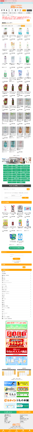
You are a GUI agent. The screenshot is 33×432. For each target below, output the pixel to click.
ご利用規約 (22, 421)
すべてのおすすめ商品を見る (16, 247)
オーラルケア (7, 172)
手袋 (25, 176)
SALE (20, 12)
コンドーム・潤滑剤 (25, 178)
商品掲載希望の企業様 (25, 412)
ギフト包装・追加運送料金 (7, 318)
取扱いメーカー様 (7, 421)
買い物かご (23, 431)
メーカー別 (12, 12)
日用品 (16, 167)
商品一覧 (4, 12)
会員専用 (21, 182)
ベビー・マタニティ (7, 174)
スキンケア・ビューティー (8, 170)
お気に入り (9, 431)
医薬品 (7, 165)
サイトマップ (22, 422)
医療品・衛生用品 (25, 165)
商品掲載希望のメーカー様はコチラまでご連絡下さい (29, 10)
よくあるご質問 (7, 422)
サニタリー (4, 284)
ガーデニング (25, 180)
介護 (16, 174)
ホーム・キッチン (25, 167)
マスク (7, 167)
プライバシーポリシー (23, 420)
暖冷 (16, 176)
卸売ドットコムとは (7, 416)
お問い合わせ (8, 412)
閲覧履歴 (16, 431)
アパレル (7, 176)
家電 (25, 174)
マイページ (29, 431)
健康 (7, 178)
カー (16, 180)
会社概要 (21, 416)
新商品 (28, 12)
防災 (7, 180)
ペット (12, 182)
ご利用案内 (6, 417)
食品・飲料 (16, 172)
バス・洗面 (5, 286)
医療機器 (16, 165)
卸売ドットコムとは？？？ (24, 10)
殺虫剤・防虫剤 (16, 178)
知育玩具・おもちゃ (25, 172)
